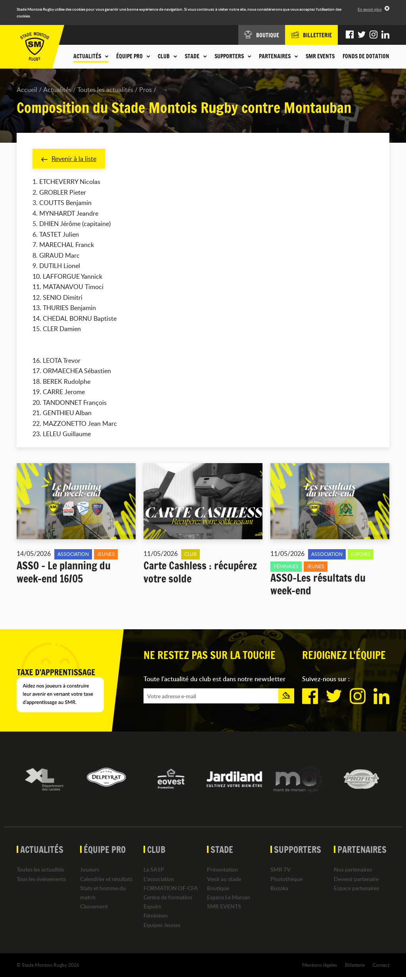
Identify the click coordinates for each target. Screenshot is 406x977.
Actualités (57, 89)
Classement (94, 906)
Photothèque (286, 879)
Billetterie (355, 965)
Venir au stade (224, 879)
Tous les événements (41, 879)
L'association (159, 879)
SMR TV (280, 869)
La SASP (154, 869)
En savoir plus (369, 9)
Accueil (27, 89)
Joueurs (89, 869)
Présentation (222, 869)
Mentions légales (319, 965)
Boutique (218, 888)
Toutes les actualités (105, 89)
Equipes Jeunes (162, 925)
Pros (145, 89)
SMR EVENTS (320, 56)
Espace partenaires (356, 888)
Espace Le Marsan (228, 897)
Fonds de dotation (366, 56)
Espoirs (152, 906)
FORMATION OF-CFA (171, 888)
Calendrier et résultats (106, 879)
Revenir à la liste (68, 158)
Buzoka (279, 888)
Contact (381, 965)
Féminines (156, 915)
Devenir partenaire (356, 879)
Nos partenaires (353, 869)
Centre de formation (168, 897)
